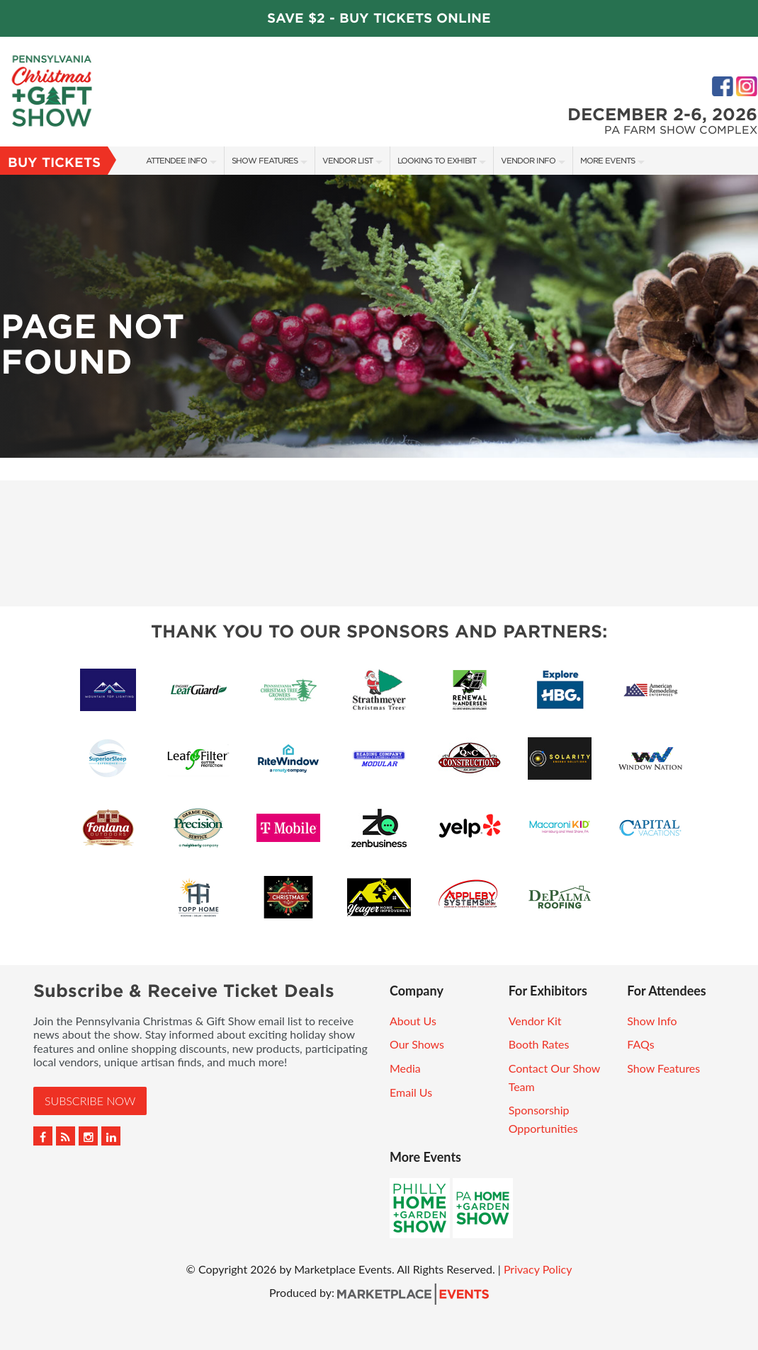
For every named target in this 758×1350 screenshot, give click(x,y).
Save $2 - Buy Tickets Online (379, 18)
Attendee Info (176, 161)
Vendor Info (528, 161)
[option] (379, 316)
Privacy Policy (538, 1269)
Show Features (265, 161)
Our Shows (417, 1044)
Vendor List (347, 161)
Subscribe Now (90, 1100)
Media (405, 1068)
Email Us (411, 1092)
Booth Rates (539, 1044)
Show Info (652, 1020)
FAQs (640, 1044)
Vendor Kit (535, 1020)
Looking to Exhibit (436, 161)
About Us (413, 1020)
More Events (607, 161)
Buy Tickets (54, 162)
